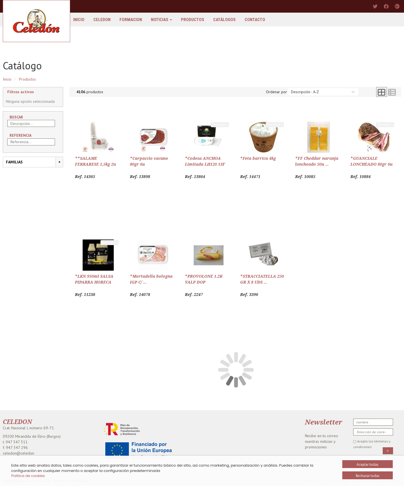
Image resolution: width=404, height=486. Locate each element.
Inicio (78, 19)
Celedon (102, 19)
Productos (192, 19)
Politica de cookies (28, 475)
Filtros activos (20, 91)
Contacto (255, 19)
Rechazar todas (368, 475)
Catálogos (224, 19)
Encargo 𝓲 (219, 124)
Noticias (161, 19)
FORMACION (131, 19)
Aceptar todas (367, 464)
